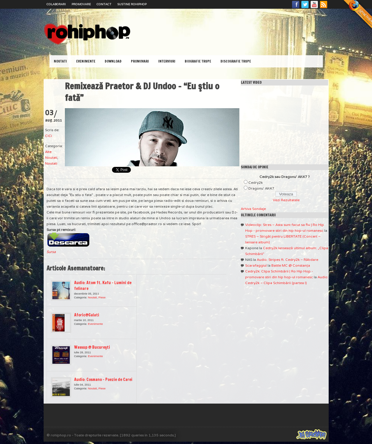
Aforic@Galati (86, 315)
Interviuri (166, 61)
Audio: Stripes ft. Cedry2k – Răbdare (287, 259)
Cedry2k (255, 182)
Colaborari (56, 4)
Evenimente (85, 61)
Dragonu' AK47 (261, 188)
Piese (102, 297)
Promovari (140, 61)
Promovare (81, 4)
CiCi (48, 135)
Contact (104, 4)
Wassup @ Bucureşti (92, 347)
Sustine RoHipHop (132, 4)
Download (113, 61)
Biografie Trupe (198, 61)
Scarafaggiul (256, 265)
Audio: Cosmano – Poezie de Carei (103, 379)
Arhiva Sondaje (253, 208)
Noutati (60, 61)
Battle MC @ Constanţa (290, 265)
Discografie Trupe (235, 61)
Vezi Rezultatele (286, 200)
